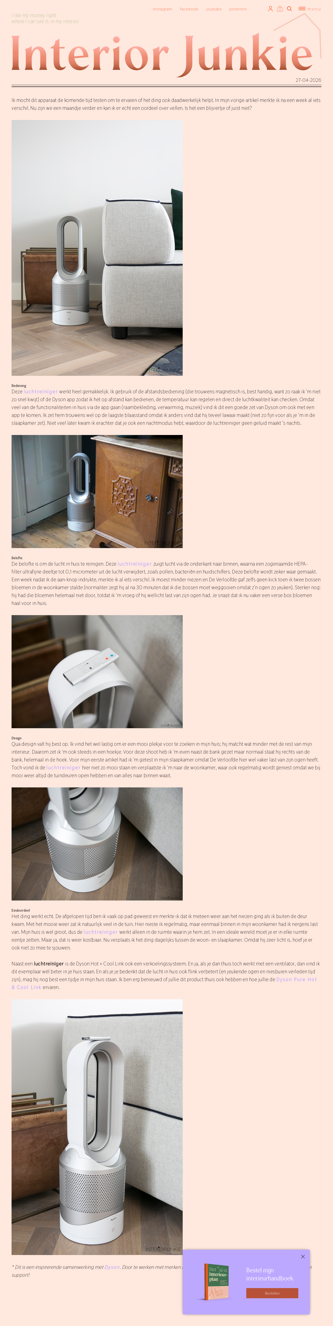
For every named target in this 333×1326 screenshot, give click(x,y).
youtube (214, 9)
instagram (162, 9)
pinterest (238, 9)
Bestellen (272, 1293)
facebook (189, 9)
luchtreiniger (41, 391)
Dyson (112, 1267)
